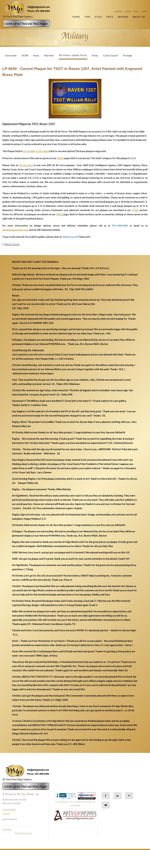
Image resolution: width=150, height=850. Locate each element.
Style (98, 16)
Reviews (123, 16)
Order (144, 11)
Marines (49, 55)
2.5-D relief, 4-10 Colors (36, 151)
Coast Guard (110, 55)
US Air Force (26, 165)
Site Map (6, 829)
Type (87, 16)
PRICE (60, 158)
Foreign (127, 55)
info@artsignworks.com (15, 229)
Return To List (11, 244)
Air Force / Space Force (73, 55)
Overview (11, 55)
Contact (118, 11)
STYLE (135, 210)
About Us (139, 16)
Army (95, 55)
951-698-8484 (8, 809)
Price (109, 16)
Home (76, 16)
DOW (25, 55)
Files (136, 11)
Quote (128, 11)
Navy (36, 55)
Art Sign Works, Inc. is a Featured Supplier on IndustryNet (75, 800)
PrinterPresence (23, 833)
